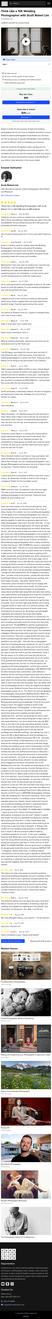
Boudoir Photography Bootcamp (14, 1200)
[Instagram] (12, 1284)
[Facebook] (7, 1284)
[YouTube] (3, 1284)
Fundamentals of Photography (13, 982)
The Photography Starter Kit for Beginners (17, 1237)
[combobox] (27, 3)
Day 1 (5, 64)
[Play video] (26, 42)
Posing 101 (5, 1127)
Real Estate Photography (11, 1164)
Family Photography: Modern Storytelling (17, 1018)
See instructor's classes (10, 195)
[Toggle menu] (49, 3)
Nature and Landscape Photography (15, 1091)
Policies (26, 1316)
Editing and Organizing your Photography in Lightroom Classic (26, 1054)
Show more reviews (12, 941)
